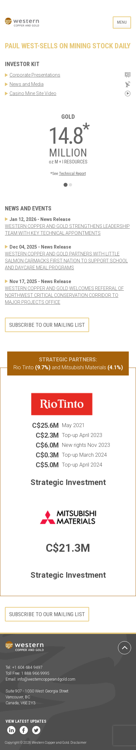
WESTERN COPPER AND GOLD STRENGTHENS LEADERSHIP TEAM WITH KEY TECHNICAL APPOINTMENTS (67, 230)
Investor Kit (22, 63)
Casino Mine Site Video (33, 93)
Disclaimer (78, 742)
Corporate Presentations (35, 75)
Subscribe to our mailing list (47, 325)
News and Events (28, 208)
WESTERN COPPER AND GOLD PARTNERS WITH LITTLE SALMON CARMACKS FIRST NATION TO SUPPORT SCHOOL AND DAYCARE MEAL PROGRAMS (66, 260)
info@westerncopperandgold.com (46, 679)
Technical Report (72, 173)
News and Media (27, 84)
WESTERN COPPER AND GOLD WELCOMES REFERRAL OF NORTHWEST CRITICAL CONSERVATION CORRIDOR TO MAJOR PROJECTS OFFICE (64, 295)
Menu (122, 22)
